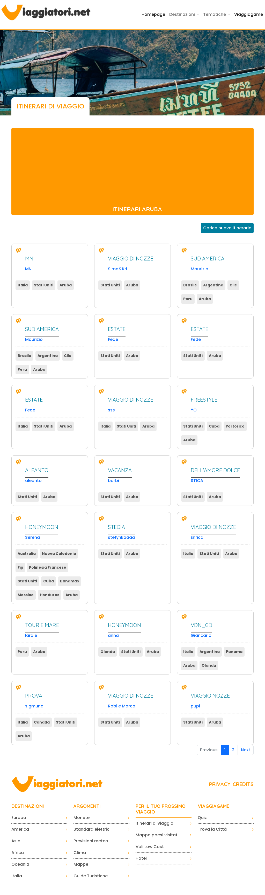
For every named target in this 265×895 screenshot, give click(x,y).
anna (124, 630)
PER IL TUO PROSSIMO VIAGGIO (161, 809)
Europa (18, 818)
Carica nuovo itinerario (227, 228)
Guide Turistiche (90, 876)
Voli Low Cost (150, 847)
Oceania (20, 864)
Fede (117, 334)
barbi (120, 475)
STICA (215, 475)
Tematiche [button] (215, 14)
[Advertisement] (132, 164)
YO (204, 405)
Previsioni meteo (90, 841)
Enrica (213, 532)
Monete (81, 818)
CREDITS (243, 784)
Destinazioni (27, 806)
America (20, 829)
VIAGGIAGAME (213, 806)
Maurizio (207, 264)
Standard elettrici (92, 829)
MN (29, 264)
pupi (210, 701)
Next (245, 750)
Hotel (141, 858)
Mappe (80, 864)
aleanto (36, 475)
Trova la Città (212, 829)
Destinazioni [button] (182, 14)
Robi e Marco (130, 701)
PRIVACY (220, 784)
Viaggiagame (248, 14)
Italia (16, 876)
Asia (15, 841)
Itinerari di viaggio (154, 823)
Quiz (202, 818)
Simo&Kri (130, 264)
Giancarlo (201, 630)
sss (130, 405)
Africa (17, 853)
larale (42, 630)
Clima (79, 853)
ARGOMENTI (87, 806)
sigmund (34, 701)
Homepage (153, 14)
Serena (41, 532)
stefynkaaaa (121, 532)
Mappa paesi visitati (157, 835)
